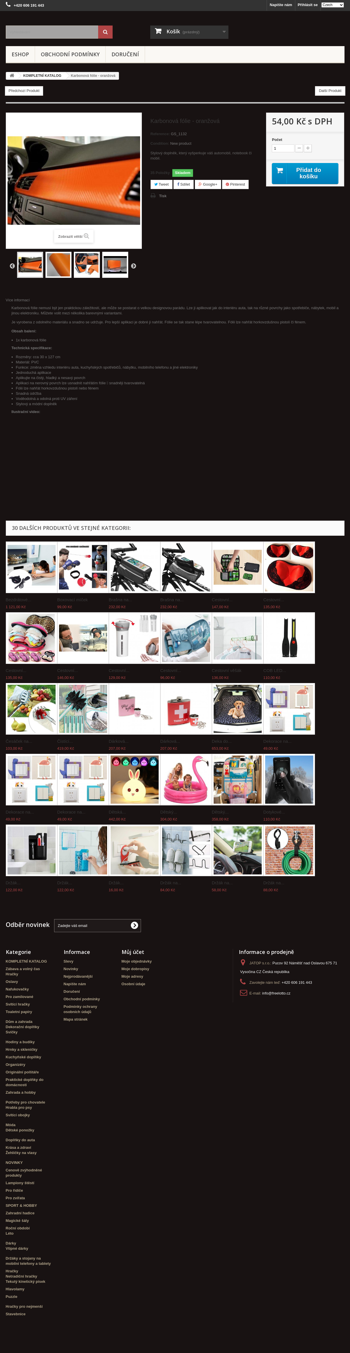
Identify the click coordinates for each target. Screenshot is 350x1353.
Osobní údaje (133, 984)
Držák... (13, 882)
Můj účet (133, 951)
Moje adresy (132, 976)
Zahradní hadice (20, 1213)
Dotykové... (274, 811)
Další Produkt (330, 90)
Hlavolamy (15, 1289)
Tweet (161, 184)
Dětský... (168, 811)
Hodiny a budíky (20, 1042)
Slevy (69, 961)
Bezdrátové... (18, 599)
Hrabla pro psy (19, 1107)
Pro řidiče (14, 1190)
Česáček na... (19, 741)
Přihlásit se (308, 5)
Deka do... (222, 741)
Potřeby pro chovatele (25, 1102)
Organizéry (15, 1064)
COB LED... (274, 670)
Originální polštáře (22, 1072)
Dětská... (117, 811)
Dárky (11, 1243)
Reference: (160, 134)
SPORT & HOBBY (21, 1205)
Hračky (12, 974)
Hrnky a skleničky (22, 1049)
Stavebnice (16, 1314)
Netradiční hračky (21, 1276)
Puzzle (11, 1296)
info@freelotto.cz (276, 993)
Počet (277, 139)
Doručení (125, 54)
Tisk (163, 196)
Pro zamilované (19, 997)
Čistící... (65, 741)
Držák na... (171, 882)
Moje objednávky (137, 961)
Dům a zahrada (19, 1021)
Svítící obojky (18, 1115)
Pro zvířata (15, 1198)
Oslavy (12, 981)
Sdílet (183, 184)
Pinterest (235, 184)
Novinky (71, 969)
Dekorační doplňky (22, 1027)
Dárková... (119, 741)
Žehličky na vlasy (21, 1153)
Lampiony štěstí (20, 1183)
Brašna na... (120, 599)
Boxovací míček (72, 599)
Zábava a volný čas (23, 969)
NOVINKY (14, 1162)
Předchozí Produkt (24, 90)
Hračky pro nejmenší (24, 1306)
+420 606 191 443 (297, 982)
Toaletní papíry (19, 1012)
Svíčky (12, 1032)
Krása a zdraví (18, 1147)
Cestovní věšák (227, 670)
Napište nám (281, 5)
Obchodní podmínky (70, 54)
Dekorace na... (277, 741)
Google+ (208, 184)
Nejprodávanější (78, 976)
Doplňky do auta (20, 1140)
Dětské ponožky (20, 1130)
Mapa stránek (76, 1019)
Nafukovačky (17, 989)
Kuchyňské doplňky (23, 1057)
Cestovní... (222, 599)
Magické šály (17, 1220)
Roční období (18, 1228)
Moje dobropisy (135, 969)
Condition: (160, 143)
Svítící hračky (18, 1004)
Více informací (18, 300)
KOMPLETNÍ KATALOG (26, 961)
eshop (20, 54)
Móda (11, 1125)
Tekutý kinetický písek (25, 1281)
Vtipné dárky (17, 1248)
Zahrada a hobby (21, 1092)
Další (133, 266)
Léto (10, 1233)
